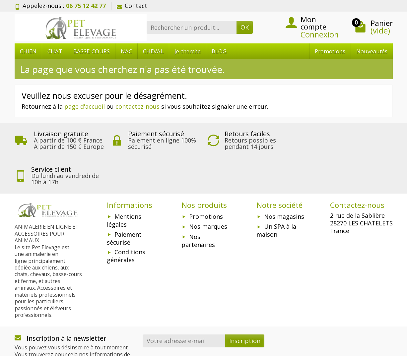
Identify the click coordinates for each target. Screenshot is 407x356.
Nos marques (208, 191)
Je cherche (187, 51)
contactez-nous (137, 106)
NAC (126, 51)
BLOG (219, 51)
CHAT (54, 51)
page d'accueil (84, 106)
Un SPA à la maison (276, 195)
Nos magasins (284, 181)
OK (244, 27)
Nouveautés (371, 51)
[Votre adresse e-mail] (184, 305)
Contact (132, 6)
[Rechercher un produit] (192, 27)
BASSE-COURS (91, 51)
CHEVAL (153, 51)
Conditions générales (126, 220)
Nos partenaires (198, 205)
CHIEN (28, 51)
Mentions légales (124, 185)
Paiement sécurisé (124, 203)
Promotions (330, 51)
